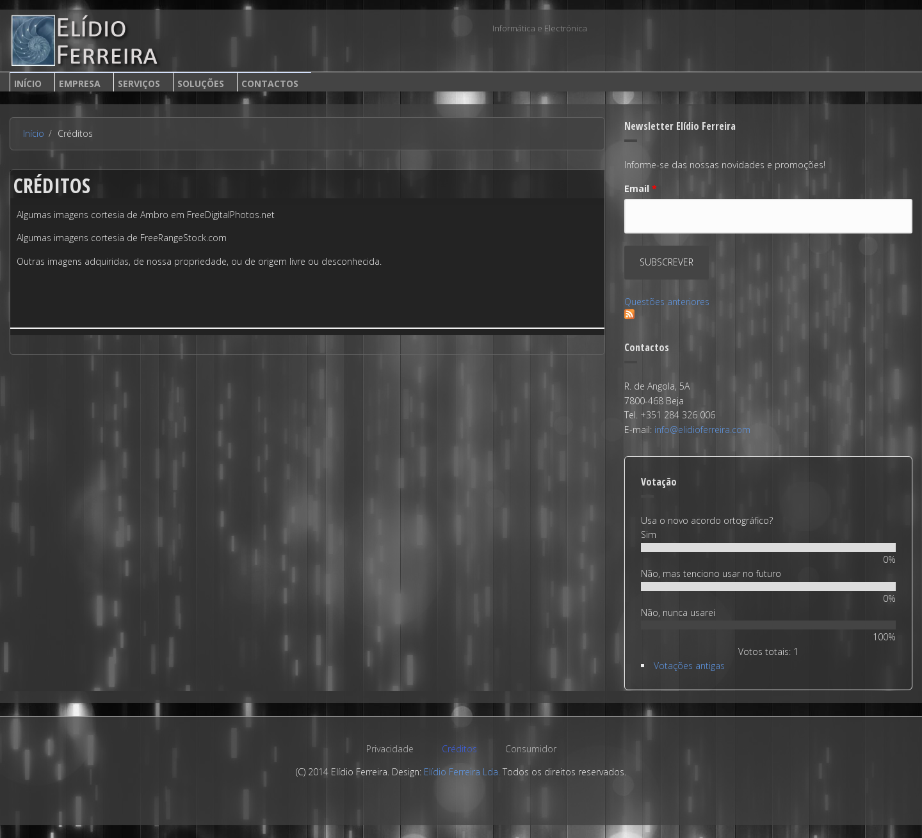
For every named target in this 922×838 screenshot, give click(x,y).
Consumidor (530, 749)
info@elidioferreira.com (702, 429)
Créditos (459, 749)
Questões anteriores (666, 302)
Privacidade (390, 749)
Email (640, 188)
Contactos (269, 83)
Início (28, 83)
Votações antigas (689, 666)
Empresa (80, 83)
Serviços (139, 83)
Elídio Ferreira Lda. (462, 772)
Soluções (200, 83)
